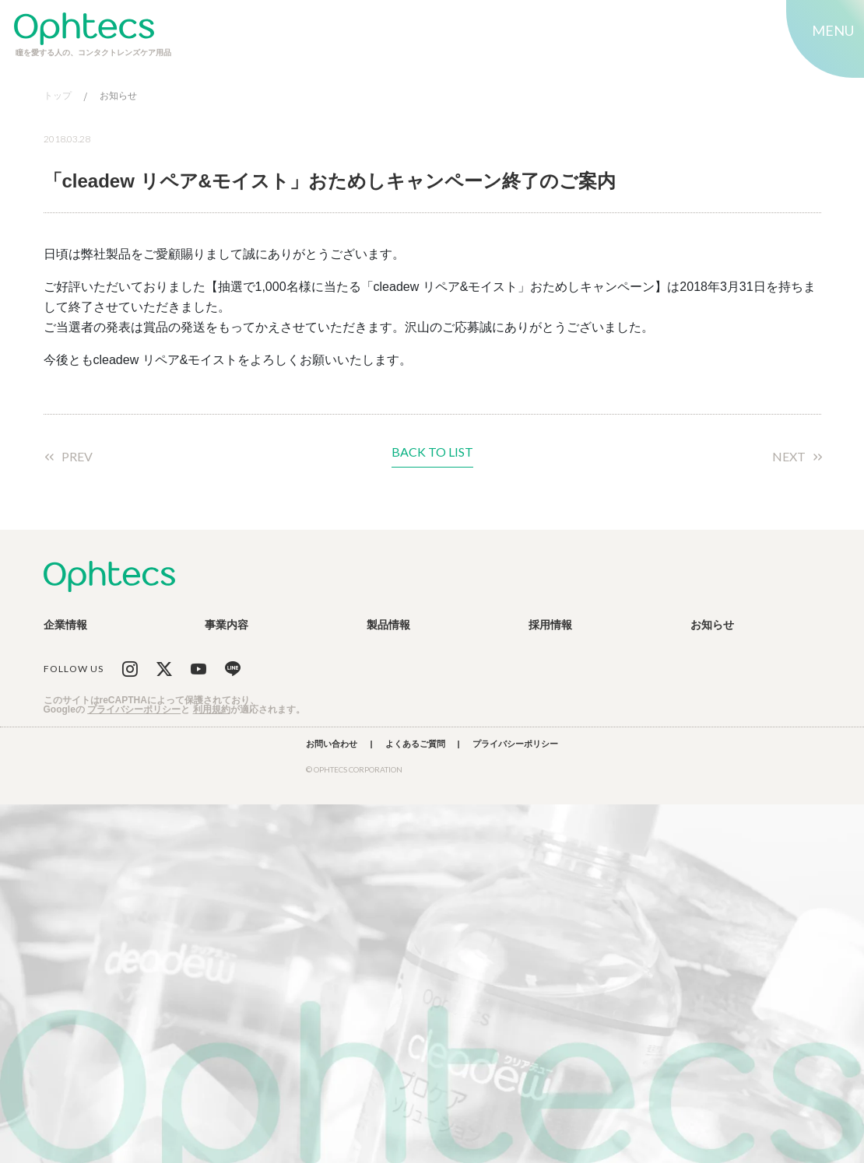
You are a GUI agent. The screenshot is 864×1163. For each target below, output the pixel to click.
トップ (58, 96)
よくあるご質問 (415, 744)
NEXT (789, 456)
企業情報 (65, 624)
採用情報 (550, 624)
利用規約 (211, 709)
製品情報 (388, 624)
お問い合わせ (331, 744)
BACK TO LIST (432, 452)
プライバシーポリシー (134, 709)
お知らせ (118, 96)
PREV (77, 456)
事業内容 (226, 624)
